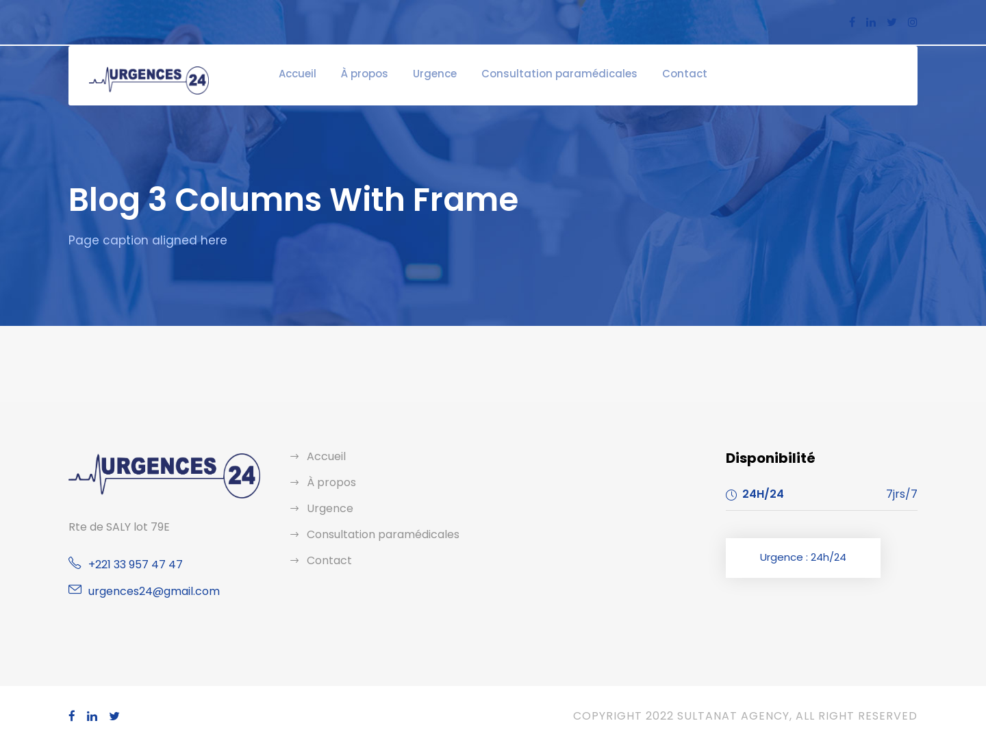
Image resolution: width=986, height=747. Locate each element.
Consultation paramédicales (556, 73)
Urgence (448, 73)
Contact (662, 73)
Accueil (322, 73)
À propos (384, 73)
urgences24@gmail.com (147, 591)
